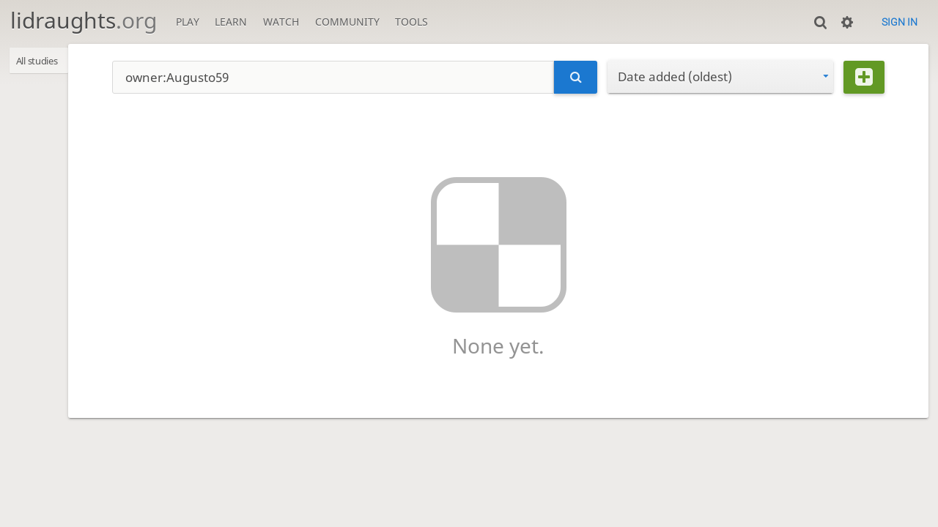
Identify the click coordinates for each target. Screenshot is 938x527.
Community (347, 22)
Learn (231, 22)
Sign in (899, 22)
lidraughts (83, 20)
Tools (411, 22)
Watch (281, 22)
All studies (43, 62)
